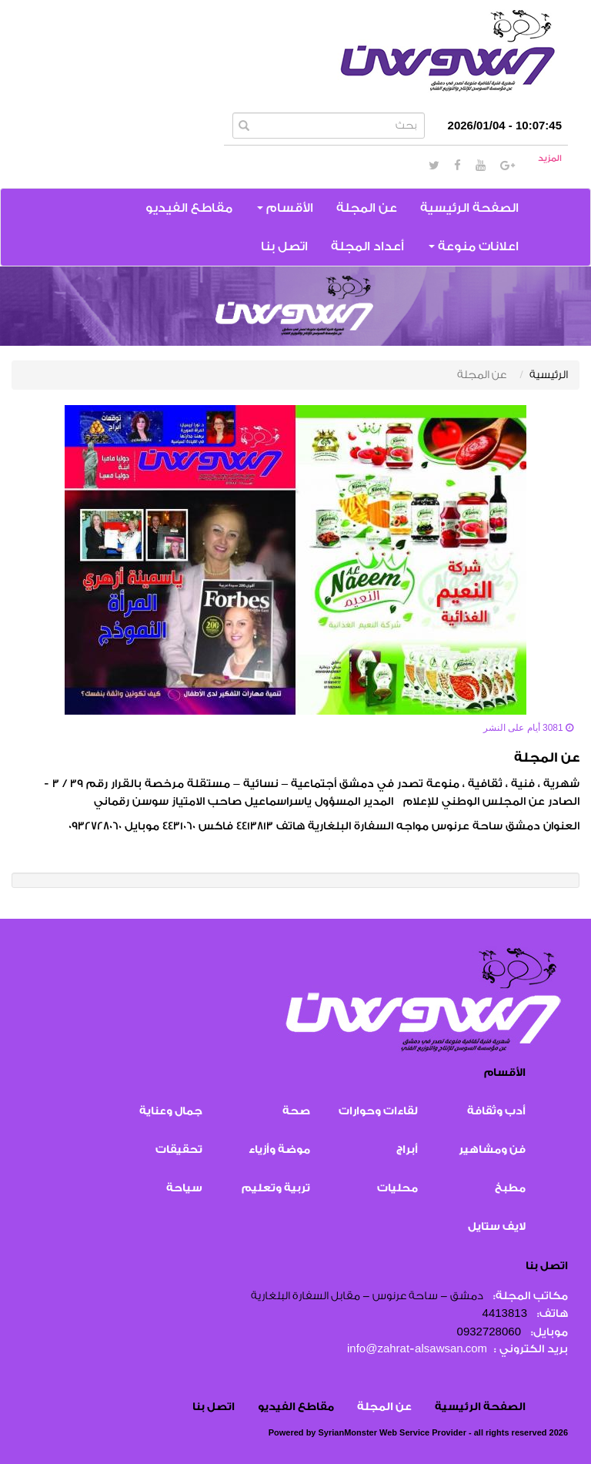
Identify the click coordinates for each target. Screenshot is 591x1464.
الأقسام (285, 208)
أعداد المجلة (367, 246)
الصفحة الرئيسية (469, 208)
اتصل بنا (284, 246)
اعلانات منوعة (474, 246)
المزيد (550, 158)
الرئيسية (548, 375)
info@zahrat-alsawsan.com (417, 1349)
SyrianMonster (348, 1432)
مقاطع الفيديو (188, 208)
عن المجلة (366, 208)
